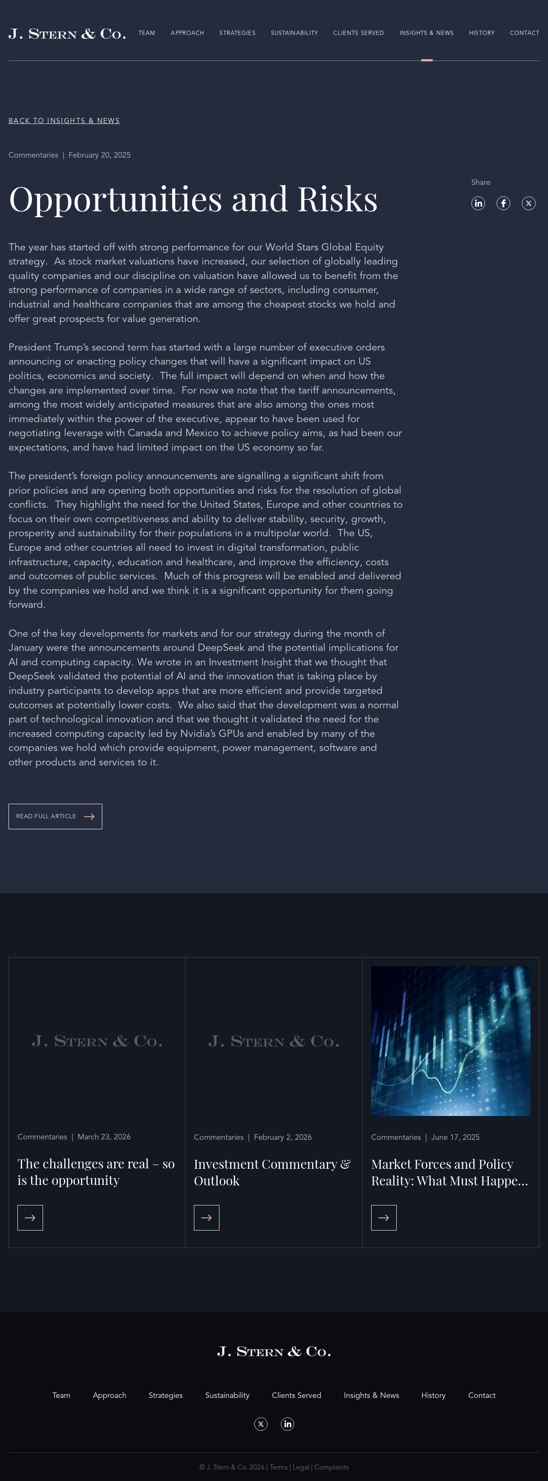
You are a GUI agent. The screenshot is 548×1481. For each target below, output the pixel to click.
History (482, 33)
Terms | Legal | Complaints (309, 1467)
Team (147, 33)
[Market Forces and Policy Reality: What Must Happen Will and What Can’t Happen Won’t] (451, 1102)
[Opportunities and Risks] (55, 816)
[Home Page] (67, 33)
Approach (187, 33)
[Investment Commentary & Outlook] (273, 1102)
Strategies (237, 33)
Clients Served (358, 33)
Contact (524, 33)
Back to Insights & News (64, 121)
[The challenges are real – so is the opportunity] (97, 1102)
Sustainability (294, 33)
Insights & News (427, 33)
